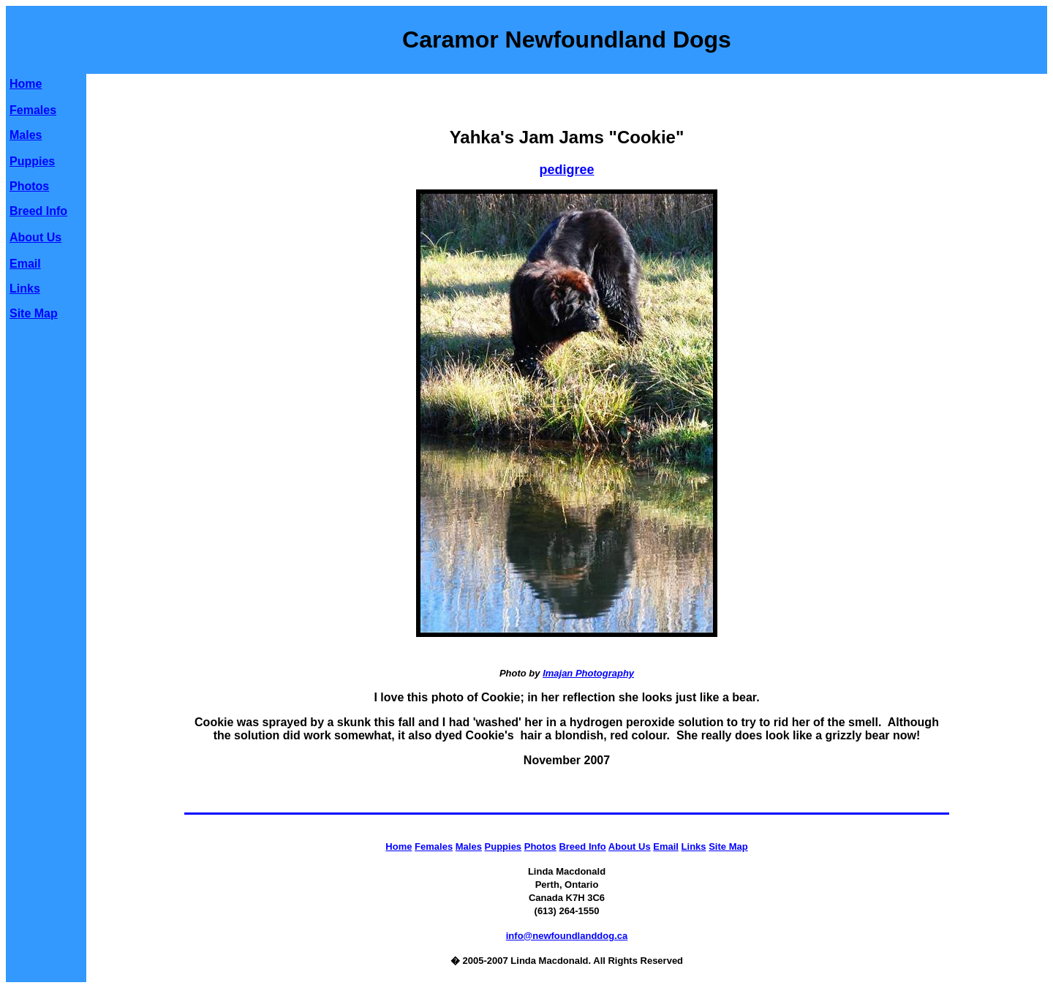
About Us (35, 237)
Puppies (32, 161)
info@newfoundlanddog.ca (567, 935)
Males (26, 135)
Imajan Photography (588, 673)
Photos (29, 186)
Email (25, 263)
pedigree (566, 169)
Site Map (34, 313)
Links (25, 288)
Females (33, 110)
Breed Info (38, 211)
